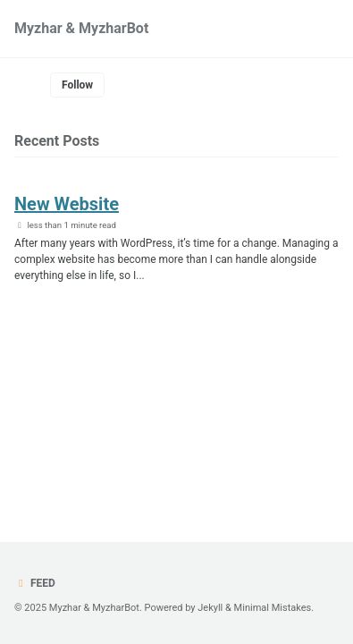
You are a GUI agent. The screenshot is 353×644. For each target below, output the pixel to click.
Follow (77, 85)
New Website (66, 204)
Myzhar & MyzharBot (81, 28)
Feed (34, 583)
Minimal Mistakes (273, 608)
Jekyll (210, 608)
